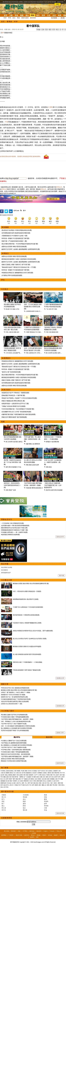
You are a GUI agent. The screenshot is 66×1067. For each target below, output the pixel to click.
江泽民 (50, 107)
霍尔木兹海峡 (13, 467)
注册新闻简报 (6, 818)
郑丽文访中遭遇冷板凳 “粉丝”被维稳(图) (14, 417)
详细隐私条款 (44, 4)
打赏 (46, 29)
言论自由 (9, 783)
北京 (36, 779)
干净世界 (10, 835)
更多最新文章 (60, 706)
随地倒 (53, 332)
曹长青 (25, 810)
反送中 (57, 775)
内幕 (51, 775)
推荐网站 (3, 835)
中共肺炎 (3, 770)
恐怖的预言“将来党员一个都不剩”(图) (13, 395)
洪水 (20, 772)
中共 (11, 309)
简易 (45, 795)
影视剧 (48, 441)
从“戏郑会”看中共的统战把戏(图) (12, 275)
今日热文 (4, 289)
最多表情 (49, 737)
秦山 (3, 805)
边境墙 (21, 775)
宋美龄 (16, 785)
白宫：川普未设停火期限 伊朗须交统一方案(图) (27, 591)
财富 (19, 779)
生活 (54, 15)
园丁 (3, 803)
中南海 (48, 775)
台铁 (59, 770)
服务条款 (31, 831)
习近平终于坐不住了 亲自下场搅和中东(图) (14, 723)
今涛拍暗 (26, 795)
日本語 (34, 833)
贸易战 (35, 770)
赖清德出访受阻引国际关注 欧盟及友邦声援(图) (27, 646)
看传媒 (50, 835)
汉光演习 (34, 772)
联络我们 (13, 831)
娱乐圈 (54, 441)
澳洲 (59, 783)
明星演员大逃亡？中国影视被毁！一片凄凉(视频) (27, 662)
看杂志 (33, 835)
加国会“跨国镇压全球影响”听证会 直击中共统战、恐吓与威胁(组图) (33, 630)
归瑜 (45, 797)
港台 (27, 15)
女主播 (14, 783)
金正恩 (2, 775)
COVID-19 (30, 770)
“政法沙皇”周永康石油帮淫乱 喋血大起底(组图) (15, 701)
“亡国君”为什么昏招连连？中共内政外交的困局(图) (28, 607)
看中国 (15, 8)
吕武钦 (37, 311)
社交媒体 (28, 777)
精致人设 (31, 444)
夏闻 (45, 799)
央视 (17, 783)
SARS (57, 781)
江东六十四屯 (32, 781)
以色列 (34, 465)
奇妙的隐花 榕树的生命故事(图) (10, 534)
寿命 (2, 787)
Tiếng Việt (59, 831)
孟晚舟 (14, 775)
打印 (53, 29)
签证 (37, 783)
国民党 (49, 772)
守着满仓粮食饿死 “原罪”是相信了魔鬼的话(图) (27, 670)
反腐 (7, 777)
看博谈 (9, 22)
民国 (62, 783)
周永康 (7, 309)
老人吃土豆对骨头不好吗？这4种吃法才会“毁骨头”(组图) (29, 638)
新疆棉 (7, 772)
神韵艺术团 (19, 835)
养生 (7, 787)
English (45, 831)
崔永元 (44, 775)
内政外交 (40, 332)
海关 (32, 783)
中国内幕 (28, 488)
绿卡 (45, 783)
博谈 (32, 15)
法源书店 (26, 835)
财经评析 (33, 18)
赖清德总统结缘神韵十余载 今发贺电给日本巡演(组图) (19, 259)
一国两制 (20, 777)
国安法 (11, 772)
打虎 (10, 777)
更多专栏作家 (60, 813)
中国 (6, 122)
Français (52, 831)
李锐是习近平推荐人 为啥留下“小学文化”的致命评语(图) (19, 398)
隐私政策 (39, 831)
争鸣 (9, 18)
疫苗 (57, 332)
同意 (57, 4)
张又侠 (43, 770)
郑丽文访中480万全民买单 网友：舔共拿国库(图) (15, 754)
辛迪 (45, 810)
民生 (48, 783)
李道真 (25, 797)
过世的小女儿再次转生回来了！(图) (11, 703)
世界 (43, 15)
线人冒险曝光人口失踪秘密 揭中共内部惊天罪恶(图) (16, 728)
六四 (46, 770)
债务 (47, 777)
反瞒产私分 (18, 353)
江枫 (45, 808)
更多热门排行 (60, 732)
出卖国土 (50, 770)
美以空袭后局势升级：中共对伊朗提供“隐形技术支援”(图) (20, 244)
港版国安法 (29, 772)
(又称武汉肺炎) (10, 770)
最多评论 (17, 737)
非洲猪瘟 (52, 779)
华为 (2, 777)
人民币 (62, 777)
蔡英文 (32, 779)
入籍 (43, 783)
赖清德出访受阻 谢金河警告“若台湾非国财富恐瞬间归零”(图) (31, 583)
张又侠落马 (4, 570)
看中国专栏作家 (7, 791)
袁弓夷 (23, 772)
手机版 (38, 29)
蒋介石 (12, 785)
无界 (37, 837)
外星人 (63, 785)
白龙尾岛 (49, 781)
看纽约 (44, 835)
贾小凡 (4, 797)
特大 (57, 29)
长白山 (44, 781)
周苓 (3, 801)
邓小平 (20, 785)
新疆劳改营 (3, 783)
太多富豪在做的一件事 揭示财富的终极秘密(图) (15, 525)
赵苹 (45, 803)
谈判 (7, 467)
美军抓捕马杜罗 (6, 572)
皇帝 (33, 785)
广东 (47, 309)
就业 (50, 467)
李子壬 (4, 810)
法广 (25, 777)
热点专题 (4, 564)
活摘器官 (55, 770)
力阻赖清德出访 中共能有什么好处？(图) (14, 235)
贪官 (61, 775)
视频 (3, 422)
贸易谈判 (31, 775)
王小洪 (41, 311)
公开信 (17, 309)
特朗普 (18, 770)
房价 (45, 779)
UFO (61, 772)
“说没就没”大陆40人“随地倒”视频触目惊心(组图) (27, 623)
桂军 (2, 785)
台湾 (29, 779)
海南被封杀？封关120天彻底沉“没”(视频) (13, 694)
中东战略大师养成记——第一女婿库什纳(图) (14, 532)
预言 (56, 353)
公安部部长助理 (30, 311)
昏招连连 (32, 332)
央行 (44, 777)
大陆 (11, 15)
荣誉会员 (59, 187)
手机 (53, 785)
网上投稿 (6, 831)
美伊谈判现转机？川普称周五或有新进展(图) (26, 615)
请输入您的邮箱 (21, 822)
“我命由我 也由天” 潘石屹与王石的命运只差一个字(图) (19, 267)
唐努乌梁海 (39, 781)
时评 (5, 18)
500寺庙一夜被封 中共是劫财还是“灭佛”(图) (15, 238)
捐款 (19, 831)
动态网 (32, 837)
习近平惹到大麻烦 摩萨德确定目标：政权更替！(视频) (17, 719)
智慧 (48, 785)
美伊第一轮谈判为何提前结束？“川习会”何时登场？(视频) (12, 462)
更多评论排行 (60, 763)
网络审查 (26, 781)
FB (32, 777)
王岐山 (6, 775)
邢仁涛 (4, 808)
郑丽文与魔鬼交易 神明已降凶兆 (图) (13, 401)
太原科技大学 (32, 353)
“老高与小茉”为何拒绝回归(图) (11, 372)
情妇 (63, 775)
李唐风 (46, 801)
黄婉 (14, 309)
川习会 (19, 467)
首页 (5, 15)
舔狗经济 (37, 444)
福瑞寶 (56, 835)
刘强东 (39, 779)
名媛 (27, 444)
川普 (15, 770)
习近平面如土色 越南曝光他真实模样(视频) (14, 743)
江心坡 (53, 781)
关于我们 (25, 831)
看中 (2, 32)
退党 (53, 772)
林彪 (23, 785)
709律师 (14, 781)
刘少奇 (27, 785)
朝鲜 (34, 777)
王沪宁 (36, 775)
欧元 (2, 779)
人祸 (13, 353)
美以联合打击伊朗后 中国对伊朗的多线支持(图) (17, 230)
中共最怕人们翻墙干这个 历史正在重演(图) (14, 740)
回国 (40, 783)
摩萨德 (34, 488)
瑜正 (24, 808)
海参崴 (26, 779)
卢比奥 (22, 770)
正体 (43, 29)
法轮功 (22, 781)
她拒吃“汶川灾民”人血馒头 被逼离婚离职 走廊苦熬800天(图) (21, 249)
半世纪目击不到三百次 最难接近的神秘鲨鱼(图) (15, 688)
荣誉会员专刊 (6, 519)
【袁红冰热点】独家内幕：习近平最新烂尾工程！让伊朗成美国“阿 (52, 485)
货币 (59, 777)
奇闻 (59, 15)
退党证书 (62, 835)
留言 (50, 29)
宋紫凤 (4, 795)
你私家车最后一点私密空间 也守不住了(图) (15, 403)
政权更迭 (38, 488)
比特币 (56, 777)
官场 (16, 15)
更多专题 (61, 575)
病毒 (26, 770)
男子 (53, 309)
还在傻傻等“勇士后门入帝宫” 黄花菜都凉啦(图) (16, 411)
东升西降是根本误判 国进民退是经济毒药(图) (16, 233)
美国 (21, 15)
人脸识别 (10, 332)
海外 (51, 783)
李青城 (46, 805)
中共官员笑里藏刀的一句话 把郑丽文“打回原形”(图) (18, 409)
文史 (48, 15)
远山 (24, 799)
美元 (52, 777)
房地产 (11, 490)
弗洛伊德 (56, 772)
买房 (7, 490)
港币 (7, 779)
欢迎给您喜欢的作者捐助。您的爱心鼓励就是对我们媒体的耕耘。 (21, 156)
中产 (22, 779)
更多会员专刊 (60, 536)
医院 (55, 309)
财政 (17, 779)
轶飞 (3, 799)
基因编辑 (3, 781)
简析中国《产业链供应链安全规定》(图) (14, 241)
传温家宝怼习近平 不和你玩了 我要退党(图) (15, 392)
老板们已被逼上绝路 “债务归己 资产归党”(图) (16, 264)
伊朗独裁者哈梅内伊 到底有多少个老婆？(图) (14, 530)
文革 (4, 787)
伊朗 (27, 465)
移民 (23, 783)
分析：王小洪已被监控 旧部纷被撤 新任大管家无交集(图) (33, 307)
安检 (47, 467)
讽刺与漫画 (25, 18)
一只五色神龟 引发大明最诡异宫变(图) (12, 523)
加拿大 (38, 777)
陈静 (24, 801)
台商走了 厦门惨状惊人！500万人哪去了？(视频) (15, 692)
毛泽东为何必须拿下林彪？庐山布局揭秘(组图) (15, 730)
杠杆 (50, 777)
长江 (15, 772)
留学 (29, 783)
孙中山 (8, 785)
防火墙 (7, 781)
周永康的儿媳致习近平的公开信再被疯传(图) (14, 714)
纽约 (38, 15)
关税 (17, 775)
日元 (4, 779)
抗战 (4, 785)
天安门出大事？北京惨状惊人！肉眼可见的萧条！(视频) (52, 462)
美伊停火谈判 (50, 490)
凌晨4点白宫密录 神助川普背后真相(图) (14, 246)
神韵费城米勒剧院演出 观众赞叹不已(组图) (25, 599)
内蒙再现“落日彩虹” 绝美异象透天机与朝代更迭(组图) (19, 414)
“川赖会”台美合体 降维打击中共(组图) (13, 406)
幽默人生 (44, 785)
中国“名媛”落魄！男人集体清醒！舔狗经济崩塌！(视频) (32, 439)
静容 (24, 805)
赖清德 (10, 775)
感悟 (51, 785)
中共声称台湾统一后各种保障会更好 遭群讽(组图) (16, 749)
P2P (59, 779)
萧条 (57, 441)
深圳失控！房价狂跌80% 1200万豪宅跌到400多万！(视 (12, 485)
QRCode (16, 210)
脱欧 (41, 777)
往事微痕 (39, 772)
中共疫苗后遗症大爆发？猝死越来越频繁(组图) (15, 717)
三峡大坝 (3, 772)
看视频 (38, 835)
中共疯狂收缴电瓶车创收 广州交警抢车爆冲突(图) (16, 699)
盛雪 (24, 803)
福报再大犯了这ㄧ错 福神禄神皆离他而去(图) (14, 697)
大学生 (38, 353)
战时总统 (60, 353)
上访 (18, 781)
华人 (20, 783)
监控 (18, 332)
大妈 (43, 779)
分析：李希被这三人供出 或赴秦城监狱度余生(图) (16, 721)
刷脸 (15, 332)
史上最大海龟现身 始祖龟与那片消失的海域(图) (27, 654)
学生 (42, 353)
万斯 (24, 775)
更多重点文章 (60, 678)
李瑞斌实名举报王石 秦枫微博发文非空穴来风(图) (17, 272)
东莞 (50, 309)
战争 (37, 465)
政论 (14, 18)
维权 (11, 781)
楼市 (14, 779)
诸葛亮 (36, 785)
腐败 (4, 777)
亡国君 (27, 332)
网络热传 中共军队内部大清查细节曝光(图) (14, 761)
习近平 (39, 770)
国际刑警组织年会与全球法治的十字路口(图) (14, 528)
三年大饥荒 (8, 353)
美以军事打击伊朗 (6, 567)
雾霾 (62, 779)
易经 (40, 785)
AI (51, 441)
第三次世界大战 (50, 353)
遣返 (34, 783)
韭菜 (14, 490)
